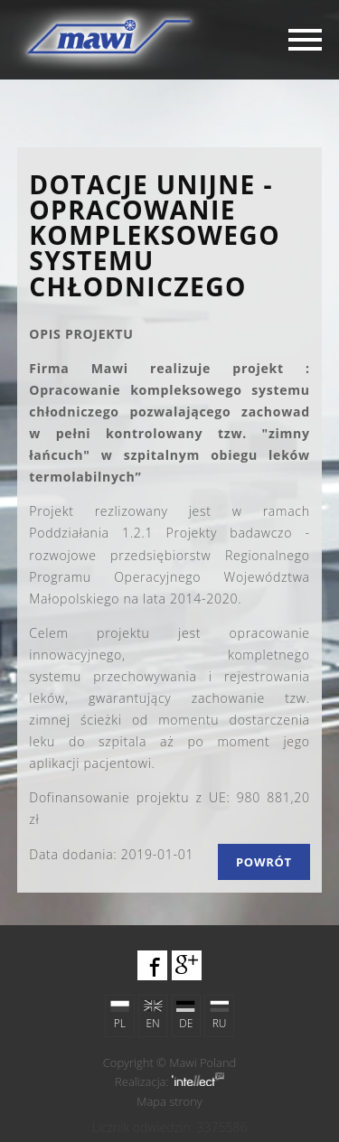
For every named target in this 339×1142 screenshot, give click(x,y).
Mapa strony (169, 1101)
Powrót (264, 862)
